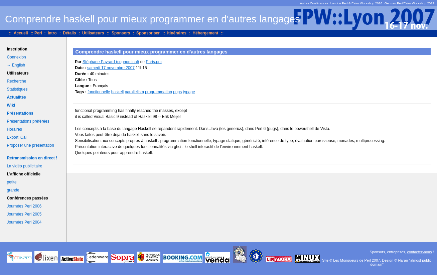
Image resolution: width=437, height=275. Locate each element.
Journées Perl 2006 (24, 206)
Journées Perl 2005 (24, 214)
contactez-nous (419, 252)
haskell (117, 92)
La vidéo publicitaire (24, 166)
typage (189, 92)
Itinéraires (176, 33)
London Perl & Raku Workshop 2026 (356, 3)
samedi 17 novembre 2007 (111, 67)
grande (13, 190)
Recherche (16, 81)
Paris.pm (153, 61)
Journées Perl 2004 (24, 222)
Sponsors (121, 33)
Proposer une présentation (30, 145)
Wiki (11, 105)
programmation (158, 92)
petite (11, 182)
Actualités (16, 97)
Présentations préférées (28, 121)
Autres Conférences (314, 3)
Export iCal (16, 137)
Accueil (21, 33)
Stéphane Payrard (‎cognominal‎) (111, 61)
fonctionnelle (99, 92)
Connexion (16, 57)
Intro (52, 33)
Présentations (20, 113)
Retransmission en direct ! (32, 158)
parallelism (134, 92)
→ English (16, 65)
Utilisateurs (93, 33)
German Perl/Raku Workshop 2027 (409, 3)
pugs (177, 92)
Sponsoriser (148, 33)
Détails (69, 33)
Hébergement (205, 33)
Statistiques (17, 89)
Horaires (14, 129)
